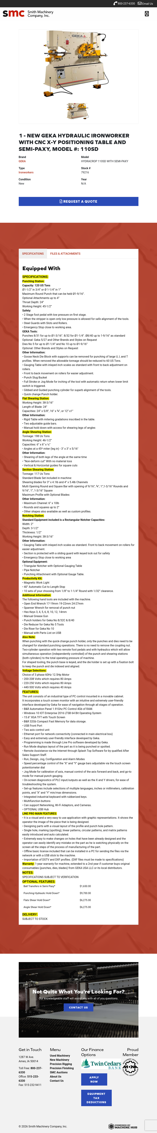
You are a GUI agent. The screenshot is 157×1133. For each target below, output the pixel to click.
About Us (55, 1076)
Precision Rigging (61, 1064)
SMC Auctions (59, 1072)
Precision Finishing (62, 1068)
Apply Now (94, 1079)
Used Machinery (60, 1055)
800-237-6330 (124, 3)
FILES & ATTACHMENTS (65, 253)
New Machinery (59, 1059)
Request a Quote (78, 201)
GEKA (22, 161)
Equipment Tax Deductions (96, 1098)
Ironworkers (26, 172)
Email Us (145, 3)
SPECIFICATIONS (33, 253)
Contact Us (78, 1007)
